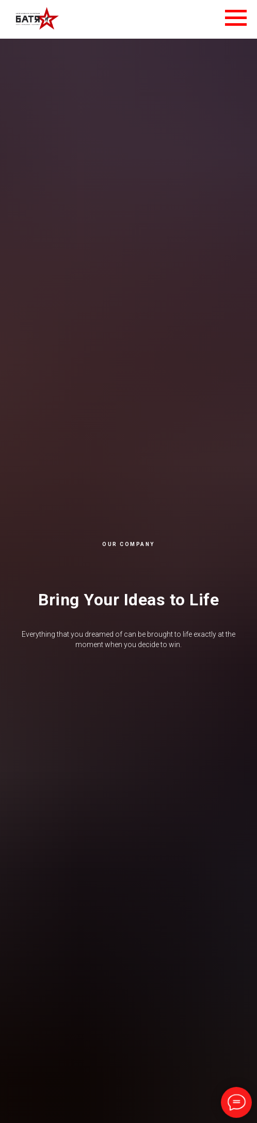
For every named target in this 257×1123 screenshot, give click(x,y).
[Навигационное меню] (236, 18)
